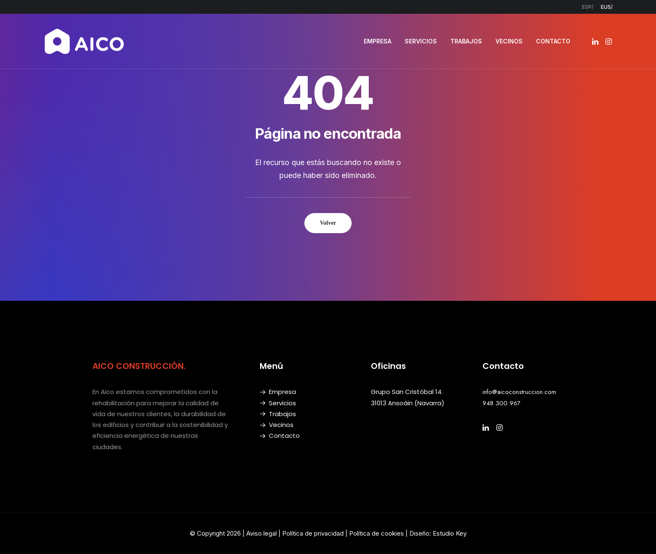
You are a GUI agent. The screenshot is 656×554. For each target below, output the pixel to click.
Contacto (284, 435)
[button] (596, 41)
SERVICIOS (421, 41)
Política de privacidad (313, 533)
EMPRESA (377, 41)
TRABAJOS (466, 41)
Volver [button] (328, 223)
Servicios (282, 403)
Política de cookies (377, 533)
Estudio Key (450, 533)
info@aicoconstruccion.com (519, 391)
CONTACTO (553, 41)
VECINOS (509, 41)
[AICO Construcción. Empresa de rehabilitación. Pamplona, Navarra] (84, 41)
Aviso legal (261, 533)
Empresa (282, 391)
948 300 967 (501, 403)
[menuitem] (587, 7)
